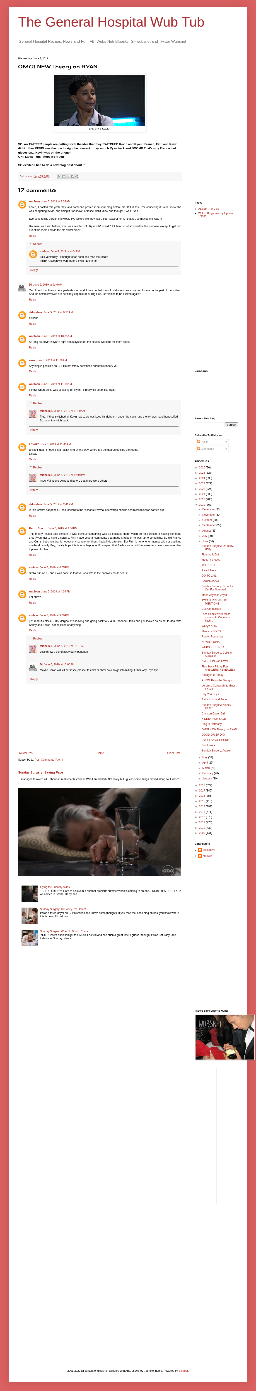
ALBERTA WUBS (208, 208)
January (207, 778)
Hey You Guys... (211, 694)
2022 (202, 488)
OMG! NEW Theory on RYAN (219, 729)
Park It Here (209, 570)
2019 (202, 504)
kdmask (207, 855)
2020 (202, 499)
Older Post (173, 753)
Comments (205, 448)
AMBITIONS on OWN (215, 661)
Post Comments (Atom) (49, 759)
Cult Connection (211, 608)
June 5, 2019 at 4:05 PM (54, 567)
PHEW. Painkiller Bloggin (217, 680)
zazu (32, 360)
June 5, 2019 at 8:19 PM (69, 646)
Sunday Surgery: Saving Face (40, 772)
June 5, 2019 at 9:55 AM (58, 312)
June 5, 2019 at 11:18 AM (56, 384)
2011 (202, 822)
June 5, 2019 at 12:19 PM (69, 475)
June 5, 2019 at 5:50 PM (54, 615)
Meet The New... (211, 559)
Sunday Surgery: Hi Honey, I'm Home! (63, 909)
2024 (202, 478)
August (207, 530)
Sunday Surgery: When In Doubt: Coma (64, 931)
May (205, 757)
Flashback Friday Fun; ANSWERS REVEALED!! (219, 668)
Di (30, 284)
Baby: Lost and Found (215, 699)
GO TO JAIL (209, 575)
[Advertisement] (213, 125)
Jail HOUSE (209, 565)
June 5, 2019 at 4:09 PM (55, 591)
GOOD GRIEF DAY (213, 734)
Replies (37, 244)
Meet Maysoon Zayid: (215, 595)
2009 (202, 833)
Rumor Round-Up (212, 636)
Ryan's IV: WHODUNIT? (216, 740)
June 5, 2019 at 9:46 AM (47, 284)
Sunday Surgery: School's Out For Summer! (217, 588)
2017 (202, 790)
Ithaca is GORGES (213, 631)
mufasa (44, 251)
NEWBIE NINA (211, 642)
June (205, 541)
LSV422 (34, 444)
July (205, 535)
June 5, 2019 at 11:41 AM (55, 444)
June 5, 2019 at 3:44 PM (62, 528)
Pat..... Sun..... (38, 528)
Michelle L (46, 411)
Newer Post (26, 753)
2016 (202, 795)
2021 (202, 494)
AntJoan (34, 201)
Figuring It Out (210, 554)
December (209, 509)
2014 (202, 806)
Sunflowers (208, 745)
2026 (202, 467)
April (205, 762)
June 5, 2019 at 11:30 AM (69, 411)
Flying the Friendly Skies (55, 887)
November (209, 514)
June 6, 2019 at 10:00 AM (59, 664)
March (206, 768)
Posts (202, 441)
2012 (202, 817)
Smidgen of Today (212, 675)
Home (100, 753)
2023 (202, 483)
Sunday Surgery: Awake (216, 750)
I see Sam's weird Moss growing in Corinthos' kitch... (216, 617)
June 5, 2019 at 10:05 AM (56, 336)
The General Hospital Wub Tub (111, 22)
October (207, 520)
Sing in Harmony (212, 724)
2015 (202, 801)
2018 (202, 785)
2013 (202, 812)
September (209, 525)
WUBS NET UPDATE (214, 647)
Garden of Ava (210, 581)
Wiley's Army (209, 626)
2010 (202, 827)
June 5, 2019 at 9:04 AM (55, 201)
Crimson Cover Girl (213, 713)
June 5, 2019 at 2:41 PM (58, 504)
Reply (32, 235)
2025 (202, 472)
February (208, 773)
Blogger (183, 1370)
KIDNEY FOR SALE (214, 718)
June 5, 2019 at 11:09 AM (51, 360)
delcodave (35, 312)
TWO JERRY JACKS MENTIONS (214, 602)
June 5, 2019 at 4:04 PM (65, 251)
